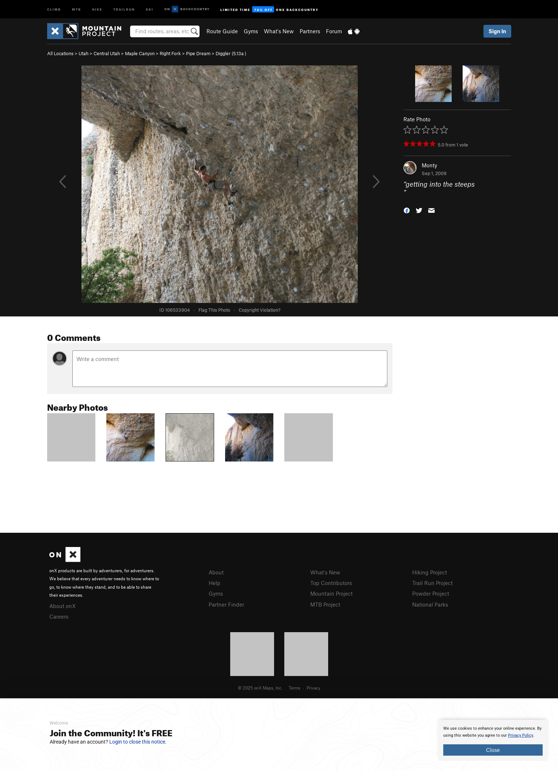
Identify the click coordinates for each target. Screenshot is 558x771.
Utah (83, 53)
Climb (54, 9)
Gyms (251, 31)
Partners (310, 31)
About (216, 572)
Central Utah (107, 53)
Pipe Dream (198, 53)
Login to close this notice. (138, 742)
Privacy (313, 687)
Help (214, 583)
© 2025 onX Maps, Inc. (260, 687)
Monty (429, 165)
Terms (294, 687)
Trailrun (124, 9)
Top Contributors (331, 583)
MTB (76, 9)
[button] (406, 209)
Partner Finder (226, 604)
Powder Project (430, 593)
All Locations (60, 53)
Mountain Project (331, 593)
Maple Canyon (140, 53)
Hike (97, 9)
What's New (279, 31)
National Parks (430, 604)
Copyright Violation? (259, 310)
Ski (149, 9)
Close (493, 750)
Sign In (497, 31)
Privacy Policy (520, 735)
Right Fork (170, 53)
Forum (334, 31)
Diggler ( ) (231, 53)
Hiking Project (429, 572)
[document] (493, 740)
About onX (62, 606)
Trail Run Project (432, 583)
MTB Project (325, 604)
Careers (58, 616)
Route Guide (222, 31)
